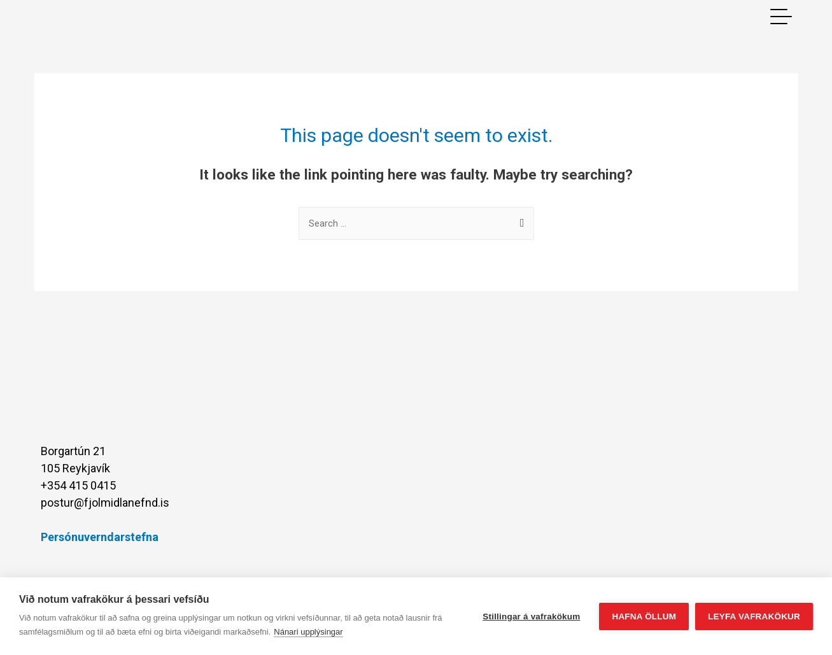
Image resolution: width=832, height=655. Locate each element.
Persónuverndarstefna (100, 537)
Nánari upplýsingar (308, 632)
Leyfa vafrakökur (754, 616)
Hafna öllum (644, 616)
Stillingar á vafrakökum (531, 616)
